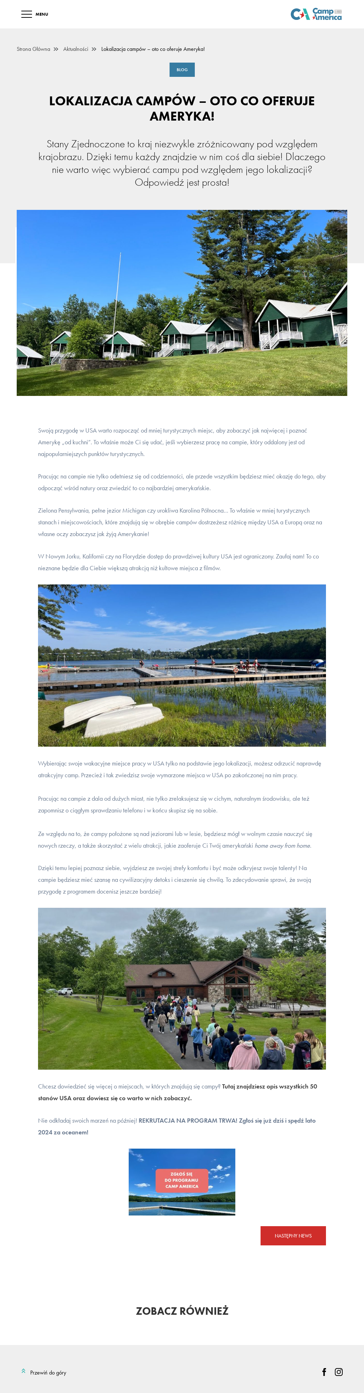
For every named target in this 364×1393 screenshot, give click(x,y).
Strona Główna (33, 49)
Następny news (293, 1236)
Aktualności (75, 49)
